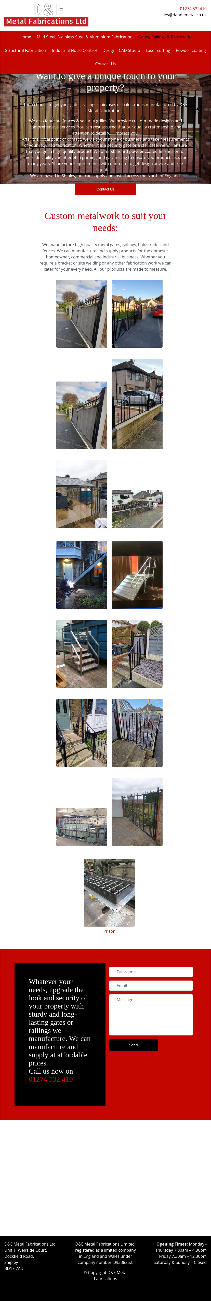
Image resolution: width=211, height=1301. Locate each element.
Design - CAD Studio (121, 50)
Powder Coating (191, 50)
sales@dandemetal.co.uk (183, 15)
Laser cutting (158, 50)
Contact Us (105, 64)
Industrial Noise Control (74, 50)
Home (25, 37)
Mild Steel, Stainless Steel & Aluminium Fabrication (85, 37)
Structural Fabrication (25, 50)
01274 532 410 (51, 1079)
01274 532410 (193, 8)
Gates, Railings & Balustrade (164, 37)
